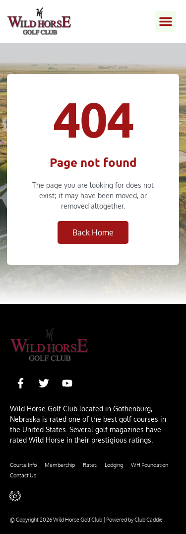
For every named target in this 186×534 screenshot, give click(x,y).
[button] (165, 21)
